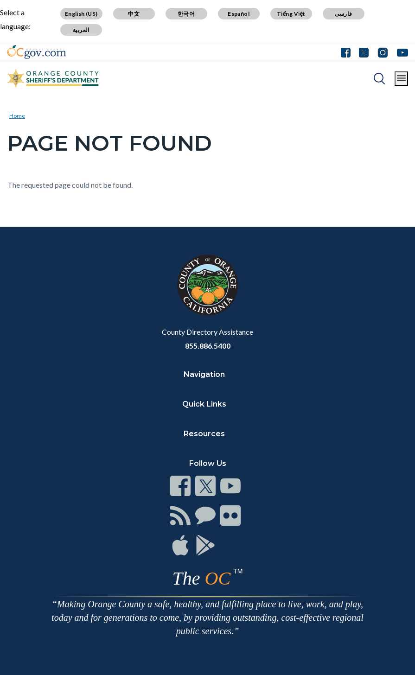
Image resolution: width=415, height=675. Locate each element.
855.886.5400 (207, 345)
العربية (81, 29)
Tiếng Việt (291, 13)
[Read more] (36, 52)
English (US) (81, 13)
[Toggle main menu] (401, 78)
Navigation (204, 374)
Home (17, 115)
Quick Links (204, 404)
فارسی (343, 13)
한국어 (186, 13)
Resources (204, 433)
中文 (134, 13)
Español (238, 13)
